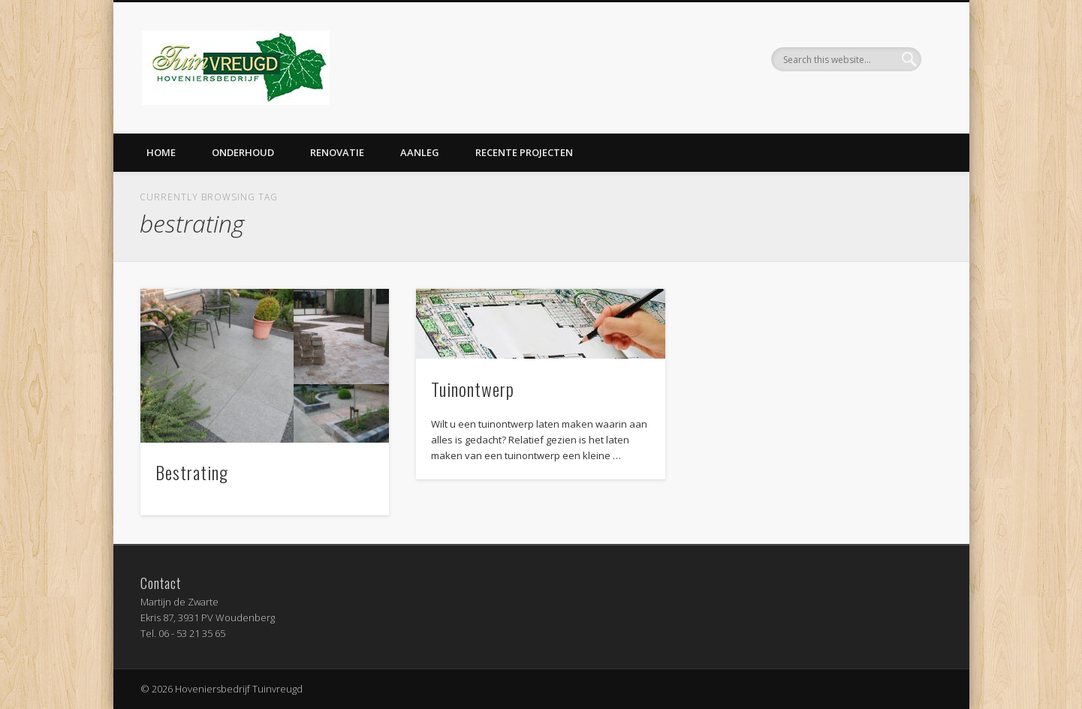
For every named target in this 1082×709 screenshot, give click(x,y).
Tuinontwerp (472, 388)
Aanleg (419, 152)
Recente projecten (524, 152)
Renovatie (337, 152)
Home (161, 152)
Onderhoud (243, 152)
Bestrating (191, 471)
